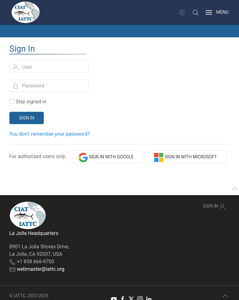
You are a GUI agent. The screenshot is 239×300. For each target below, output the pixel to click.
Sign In (26, 117)
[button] (195, 12)
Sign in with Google (106, 157)
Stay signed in (31, 102)
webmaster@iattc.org (40, 269)
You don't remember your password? (49, 134)
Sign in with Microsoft (185, 157)
